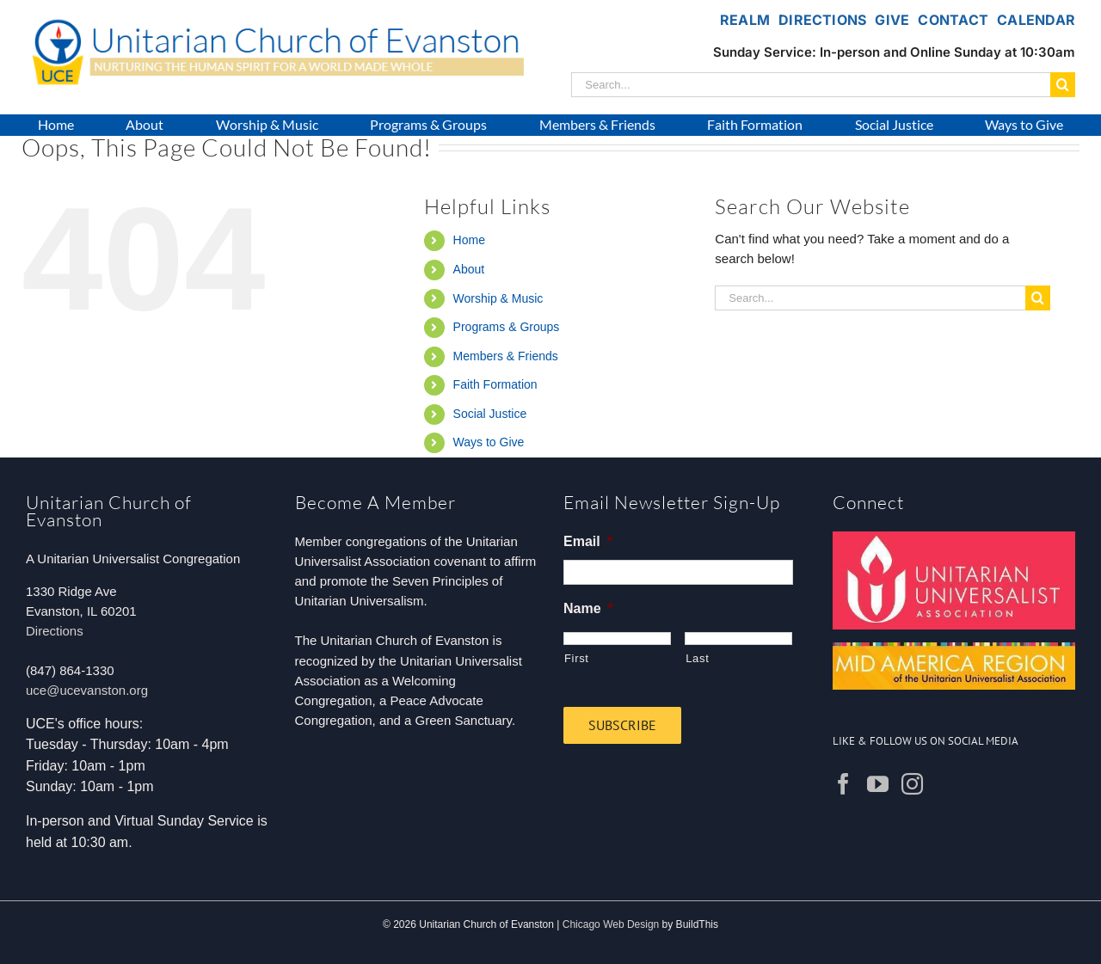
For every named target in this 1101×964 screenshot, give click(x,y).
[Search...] (810, 84)
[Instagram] (912, 784)
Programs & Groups (506, 327)
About (469, 269)
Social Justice (490, 414)
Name (588, 608)
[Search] (1062, 84)
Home (469, 240)
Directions (54, 630)
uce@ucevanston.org (87, 690)
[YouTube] (878, 784)
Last (697, 658)
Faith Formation (495, 384)
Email (587, 541)
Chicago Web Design (611, 924)
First (576, 658)
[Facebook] (843, 784)
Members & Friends (505, 356)
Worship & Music (498, 298)
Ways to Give (489, 442)
